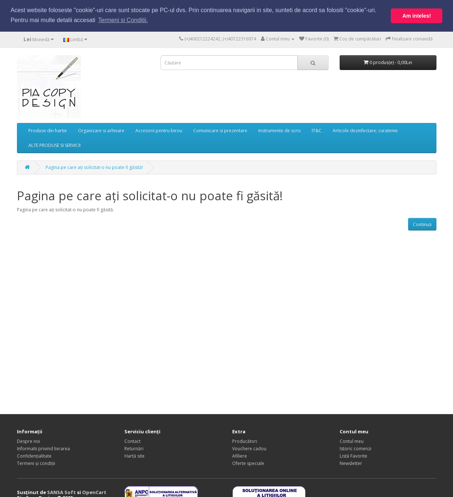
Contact (132, 441)
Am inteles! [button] (416, 16)
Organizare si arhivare (101, 130)
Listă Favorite (353, 455)
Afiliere (239, 455)
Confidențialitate (34, 455)
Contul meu (352, 441)
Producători (244, 441)
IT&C (317, 130)
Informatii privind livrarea (43, 448)
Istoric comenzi (355, 448)
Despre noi (28, 441)
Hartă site (134, 455)
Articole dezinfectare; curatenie (365, 130)
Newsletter (351, 463)
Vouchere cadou (249, 448)
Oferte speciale (248, 463)
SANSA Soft (61, 492)
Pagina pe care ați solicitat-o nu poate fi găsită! (94, 166)
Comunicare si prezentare (220, 130)
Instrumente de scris (279, 130)
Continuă (422, 224)
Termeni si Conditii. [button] (123, 20)
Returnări (134, 448)
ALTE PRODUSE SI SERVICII (54, 144)
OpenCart (94, 492)
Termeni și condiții (36, 463)
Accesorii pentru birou (158, 130)
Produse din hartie (47, 130)
